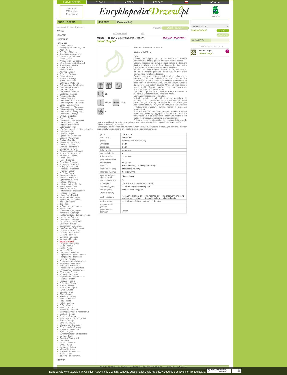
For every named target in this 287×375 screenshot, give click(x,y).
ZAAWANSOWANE (199, 30)
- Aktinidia (68, 52)
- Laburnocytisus (75, 215)
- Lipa (64, 340)
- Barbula (69, 92)
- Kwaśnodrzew (72, 254)
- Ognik (68, 287)
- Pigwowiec (71, 107)
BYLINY (60, 31)
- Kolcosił (71, 151)
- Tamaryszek (69, 338)
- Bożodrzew (70, 56)
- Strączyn (69, 114)
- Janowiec (68, 175)
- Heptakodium (72, 191)
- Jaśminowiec (72, 270)
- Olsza (66, 59)
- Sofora (67, 314)
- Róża (65, 301)
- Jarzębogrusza (73, 318)
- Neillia (66, 248)
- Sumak (66, 294)
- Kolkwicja (69, 213)
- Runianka (71, 257)
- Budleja (68, 78)
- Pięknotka (69, 83)
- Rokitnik (69, 195)
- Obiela (68, 155)
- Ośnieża (68, 182)
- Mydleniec (70, 210)
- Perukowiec (69, 125)
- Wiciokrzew (69, 232)
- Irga (68, 127)
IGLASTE (61, 35)
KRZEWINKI (62, 39)
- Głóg (67, 131)
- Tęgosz (68, 272)
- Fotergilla (69, 164)
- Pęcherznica (72, 276)
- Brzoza (66, 76)
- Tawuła (67, 323)
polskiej (80, 27)
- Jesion (67, 171)
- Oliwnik (68, 149)
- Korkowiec (72, 268)
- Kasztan (68, 94)
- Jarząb (67, 320)
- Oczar (68, 186)
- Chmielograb (69, 252)
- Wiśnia (67, 285)
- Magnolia (69, 237)
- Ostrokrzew (67, 202)
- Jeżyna (67, 303)
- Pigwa (67, 133)
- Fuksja (67, 173)
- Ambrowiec (71, 226)
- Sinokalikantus (74, 312)
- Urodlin (67, 72)
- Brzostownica (70, 356)
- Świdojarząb (72, 63)
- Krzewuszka (70, 351)
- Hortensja (70, 197)
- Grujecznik (72, 103)
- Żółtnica (68, 235)
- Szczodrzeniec (70, 136)
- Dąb (66, 292)
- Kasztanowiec (71, 54)
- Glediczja (69, 177)
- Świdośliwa (71, 61)
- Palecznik (70, 142)
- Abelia (66, 45)
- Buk (65, 158)
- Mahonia (68, 239)
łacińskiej (71, 27)
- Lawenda (69, 219)
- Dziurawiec (70, 199)
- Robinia (67, 298)
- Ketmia (67, 193)
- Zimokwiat (71, 109)
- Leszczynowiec (72, 120)
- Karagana (69, 87)
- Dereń (66, 118)
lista (143, 33)
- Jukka (66, 353)
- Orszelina (68, 116)
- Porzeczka (68, 296)
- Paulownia (70, 263)
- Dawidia (67, 140)
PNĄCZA (61, 360)
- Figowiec (67, 160)
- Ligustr (68, 224)
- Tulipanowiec (72, 228)
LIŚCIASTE (62, 43)
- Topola (67, 281)
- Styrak (66, 331)
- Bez (67, 307)
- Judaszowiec (69, 105)
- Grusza (66, 290)
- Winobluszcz (73, 261)
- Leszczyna (69, 122)
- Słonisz (71, 184)
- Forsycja (68, 162)
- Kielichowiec (72, 85)
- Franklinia (69, 169)
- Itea (64, 204)
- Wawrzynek (69, 138)
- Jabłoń (67, 241)
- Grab (67, 89)
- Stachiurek (70, 325)
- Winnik (69, 65)
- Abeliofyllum (72, 48)
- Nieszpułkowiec (76, 129)
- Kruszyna (69, 166)
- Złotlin (66, 208)
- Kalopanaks (70, 206)
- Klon (65, 50)
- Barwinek (67, 349)
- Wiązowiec (68, 98)
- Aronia (66, 70)
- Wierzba (66, 305)
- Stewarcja (69, 329)
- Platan (67, 279)
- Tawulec (70, 327)
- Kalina (68, 347)
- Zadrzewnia (69, 147)
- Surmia (67, 96)
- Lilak (66, 336)
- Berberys (68, 74)
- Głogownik (69, 274)
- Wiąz (66, 345)
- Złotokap (69, 217)
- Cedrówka (68, 342)
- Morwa (66, 246)
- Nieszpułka (69, 243)
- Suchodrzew (70, 230)
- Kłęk (69, 180)
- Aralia (66, 67)
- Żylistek (67, 144)
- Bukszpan (68, 81)
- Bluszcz (67, 188)
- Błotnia (66, 250)
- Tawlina (68, 316)
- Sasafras (69, 309)
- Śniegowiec (71, 111)
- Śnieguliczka (73, 334)
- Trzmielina (70, 153)
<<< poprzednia (120, 33)
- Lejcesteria (70, 221)
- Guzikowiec (72, 100)
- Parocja (67, 259)
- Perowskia (70, 265)
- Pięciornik (69, 283)
